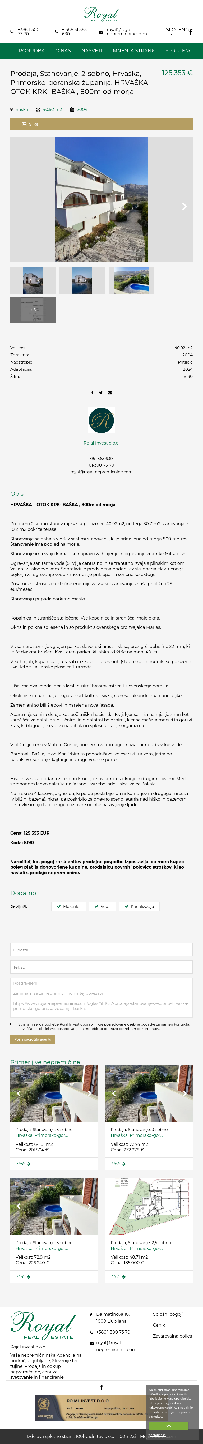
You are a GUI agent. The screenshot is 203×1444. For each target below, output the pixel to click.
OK (168, 1426)
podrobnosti (157, 1435)
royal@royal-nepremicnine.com (101, 471)
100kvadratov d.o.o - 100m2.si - (108, 1436)
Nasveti (91, 51)
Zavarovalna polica (172, 1336)
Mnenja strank (134, 51)
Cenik (159, 1325)
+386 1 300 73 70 (113, 1332)
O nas (63, 51)
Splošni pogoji (168, 1314)
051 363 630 (101, 458)
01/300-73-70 (101, 465)
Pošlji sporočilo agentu (32, 1039)
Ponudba (32, 51)
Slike (33, 124)
